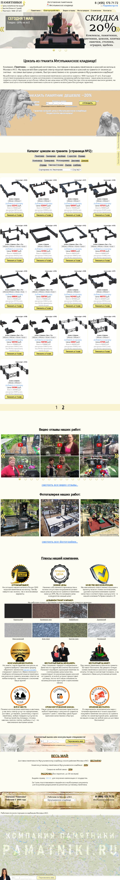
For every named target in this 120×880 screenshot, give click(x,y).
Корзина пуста (109, 6)
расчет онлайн (30, 670)
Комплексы (37, 161)
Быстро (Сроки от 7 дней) (11, 8)
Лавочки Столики (55, 165)
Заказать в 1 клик (14, 215)
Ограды (43, 165)
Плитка (68, 165)
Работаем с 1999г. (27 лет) (11, 11)
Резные (81, 156)
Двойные (61, 156)
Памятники (39, 156)
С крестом (71, 156)
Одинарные (50, 156)
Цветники (75, 161)
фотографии (60, 541)
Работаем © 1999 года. (16, 799)
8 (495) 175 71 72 (107, 2)
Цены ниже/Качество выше (12, 6)
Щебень (77, 165)
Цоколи (85, 161)
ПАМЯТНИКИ (11, 2)
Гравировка (49, 161)
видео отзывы (60, 484)
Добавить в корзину (14, 203)
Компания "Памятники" (16, 796)
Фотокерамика (62, 161)
